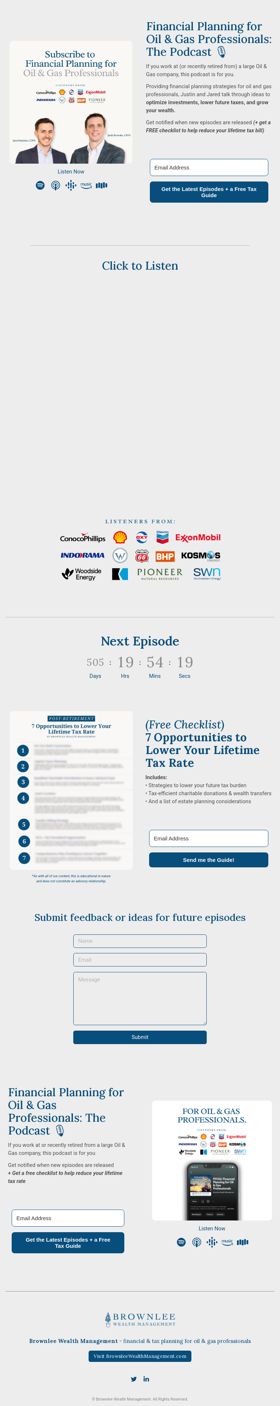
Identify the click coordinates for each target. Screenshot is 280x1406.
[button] (40, 185)
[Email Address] (209, 167)
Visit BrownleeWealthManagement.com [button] (140, 1356)
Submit (140, 1037)
